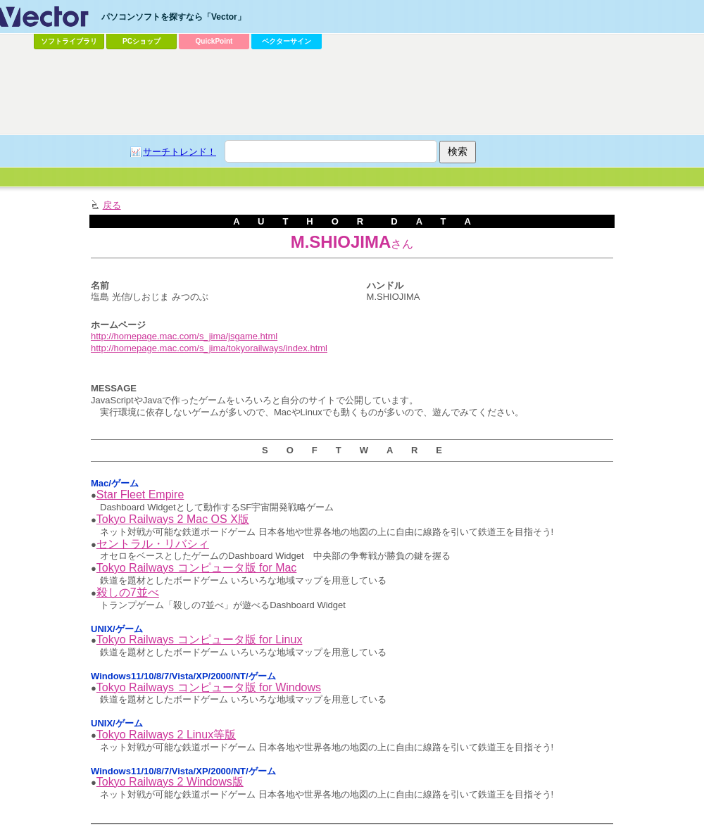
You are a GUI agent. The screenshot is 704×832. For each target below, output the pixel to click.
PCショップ (141, 41)
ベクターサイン (286, 41)
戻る (112, 205)
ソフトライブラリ (69, 41)
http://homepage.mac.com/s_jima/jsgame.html (184, 336)
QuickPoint (214, 41)
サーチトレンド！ (179, 151)
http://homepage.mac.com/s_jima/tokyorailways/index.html (209, 348)
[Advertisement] (180, 82)
